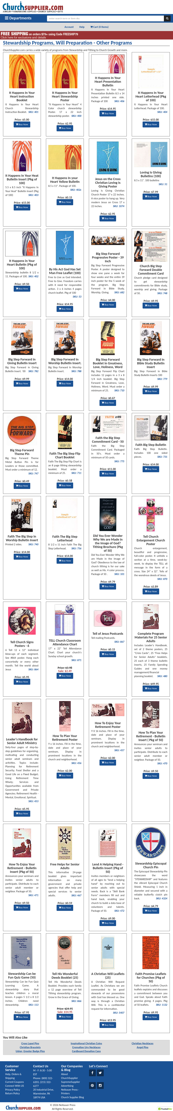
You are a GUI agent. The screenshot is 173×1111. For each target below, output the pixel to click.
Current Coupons (14, 1081)
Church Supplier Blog (72, 1097)
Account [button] (69, 27)
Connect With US (14, 1085)
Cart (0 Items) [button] (99, 27)
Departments (18, 18)
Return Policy (12, 1093)
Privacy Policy (12, 1089)
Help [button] (81, 27)
